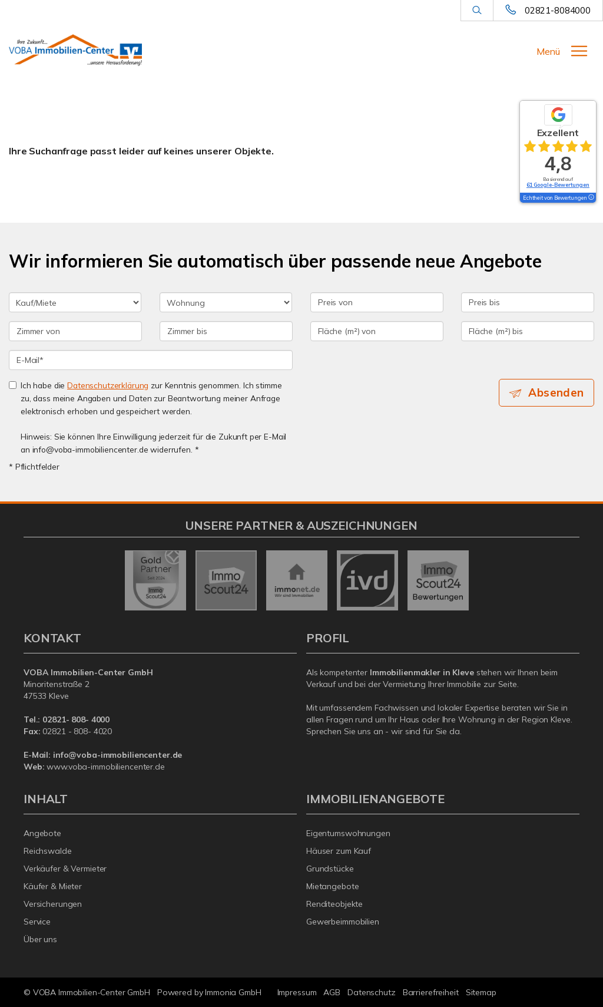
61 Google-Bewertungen (557, 184)
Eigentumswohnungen (348, 833)
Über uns (40, 939)
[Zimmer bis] (226, 331)
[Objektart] (226, 302)
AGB (331, 992)
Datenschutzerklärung (107, 385)
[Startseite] (75, 50)
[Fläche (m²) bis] (527, 331)
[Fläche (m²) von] (376, 331)
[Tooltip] (590, 198)
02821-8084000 (558, 10)
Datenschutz (371, 992)
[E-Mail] (151, 360)
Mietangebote (332, 886)
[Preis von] (376, 302)
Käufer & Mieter (53, 886)
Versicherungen (53, 904)
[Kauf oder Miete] (75, 302)
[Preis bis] (527, 302)
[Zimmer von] (75, 331)
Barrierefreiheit (431, 992)
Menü (548, 51)
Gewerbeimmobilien (342, 921)
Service (37, 921)
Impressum (297, 992)
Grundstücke (330, 868)
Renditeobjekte (334, 904)
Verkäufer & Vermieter (65, 868)
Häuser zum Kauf (338, 851)
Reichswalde (48, 851)
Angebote (42, 833)
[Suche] (476, 10)
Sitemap (481, 992)
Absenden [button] (556, 392)
